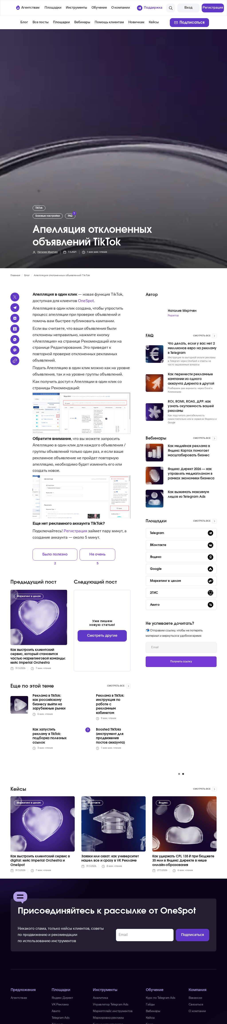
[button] (53, 8)
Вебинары (82, 22)
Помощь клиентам (109, 22)
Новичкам (136, 22)
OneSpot (85, 301)
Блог (24, 22)
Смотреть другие (102, 636)
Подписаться (192, 22)
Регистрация (75, 531)
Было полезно (55, 554)
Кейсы (154, 22)
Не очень (97, 554)
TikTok (39, 208)
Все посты (41, 22)
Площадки (61, 22)
